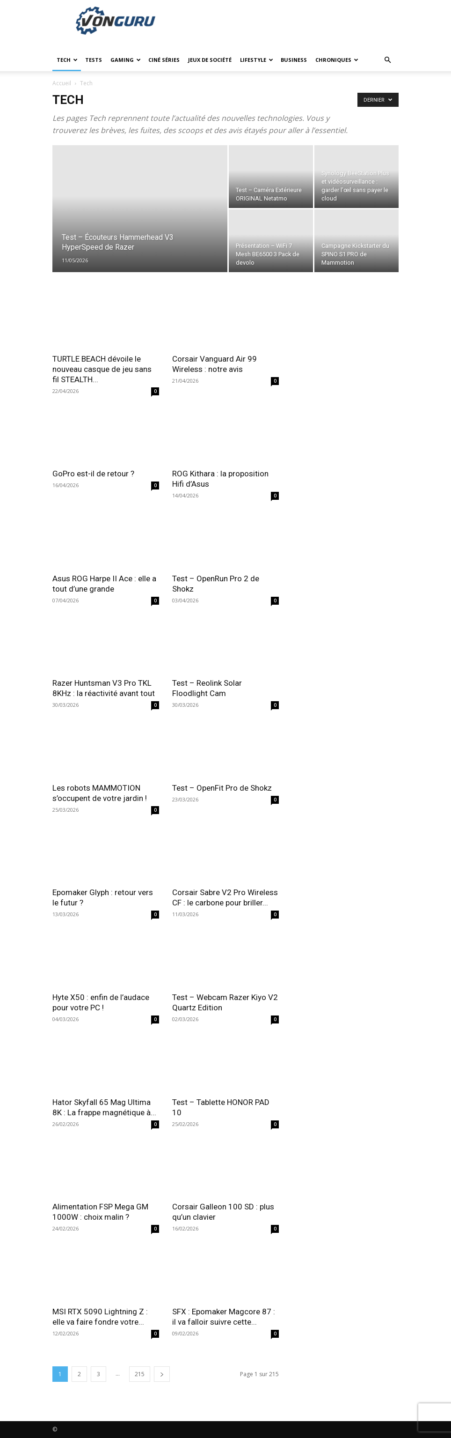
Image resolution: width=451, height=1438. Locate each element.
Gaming (125, 59)
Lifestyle (256, 59)
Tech (67, 59)
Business (294, 59)
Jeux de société (210, 59)
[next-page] (162, 1374)
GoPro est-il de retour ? (93, 473)
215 (140, 1374)
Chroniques (336, 59)
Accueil (61, 83)
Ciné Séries (164, 59)
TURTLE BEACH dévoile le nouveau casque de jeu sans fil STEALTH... (102, 369)
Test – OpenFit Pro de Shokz (222, 788)
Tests (93, 59)
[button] (387, 60)
